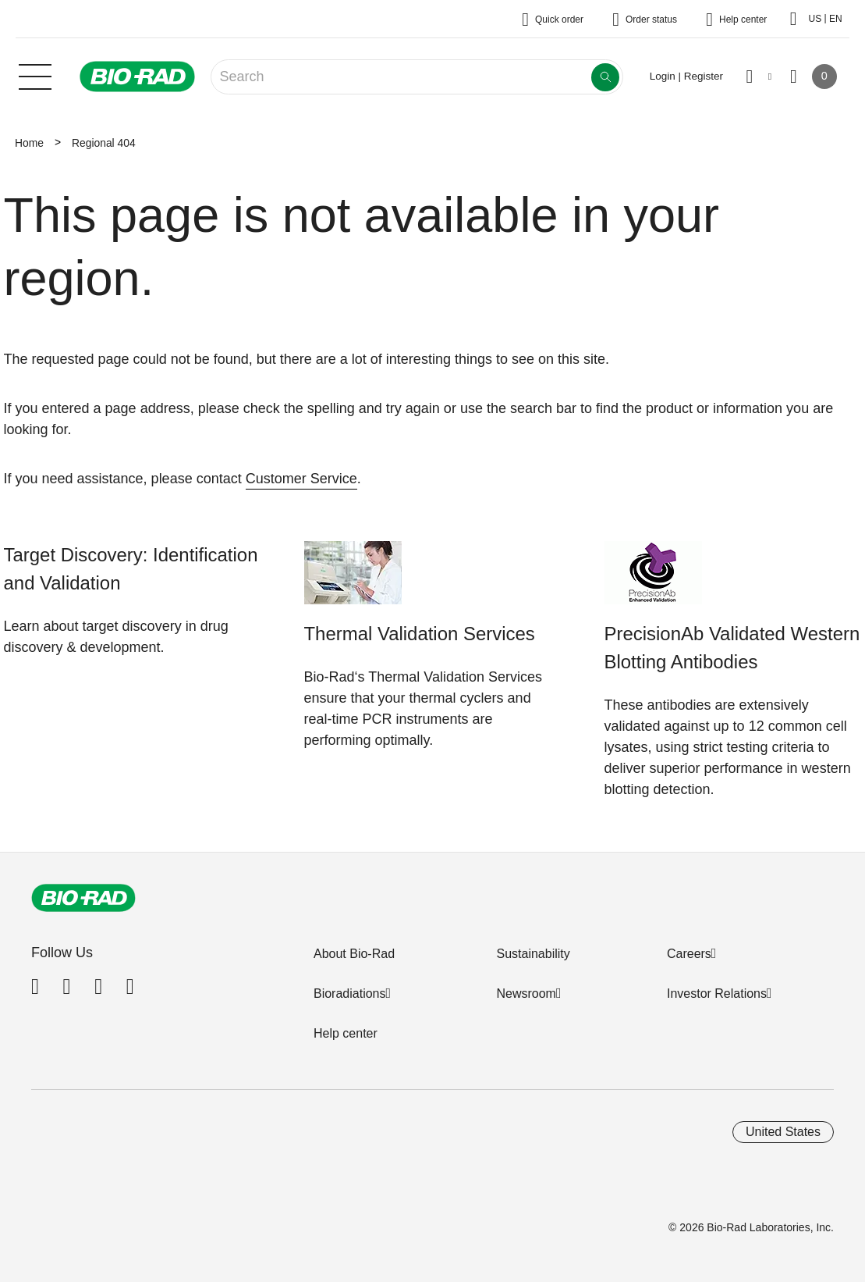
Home (29, 143)
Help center (346, 1033)
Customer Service (301, 478)
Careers (689, 953)
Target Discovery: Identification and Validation (131, 568)
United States (783, 1131)
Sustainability (532, 953)
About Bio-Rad (354, 953)
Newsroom (525, 993)
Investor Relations (717, 993)
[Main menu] (35, 75)
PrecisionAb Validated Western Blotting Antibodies (732, 647)
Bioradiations (350, 993)
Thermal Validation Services (419, 633)
